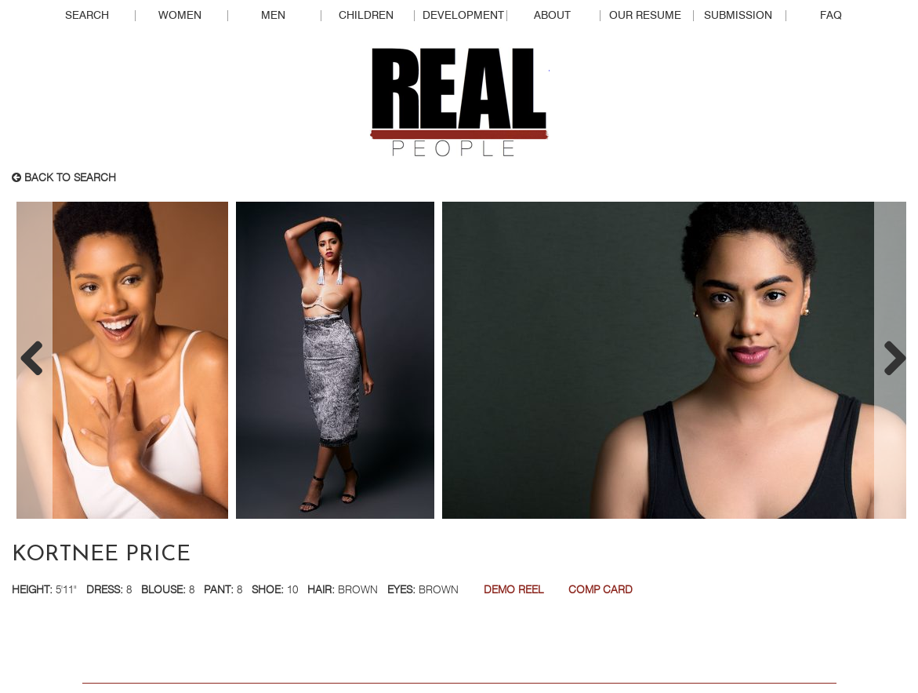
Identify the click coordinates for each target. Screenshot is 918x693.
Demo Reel (513, 590)
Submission (738, 15)
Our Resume (645, 15)
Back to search (64, 178)
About (552, 15)
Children (366, 15)
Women (179, 15)
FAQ (831, 15)
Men (273, 15)
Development (463, 15)
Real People (459, 103)
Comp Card (600, 590)
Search (87, 15)
